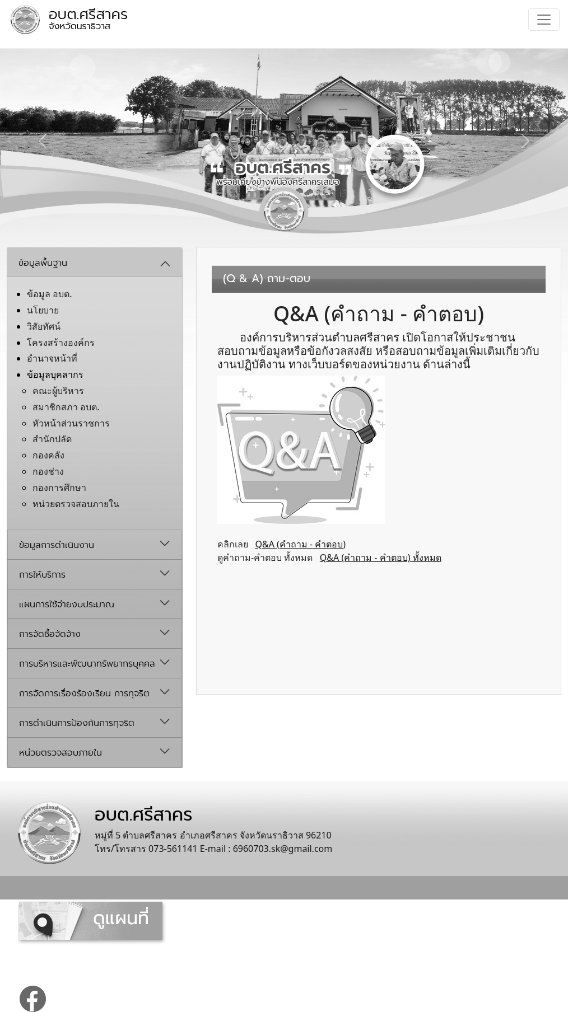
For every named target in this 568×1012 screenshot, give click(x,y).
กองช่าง (48, 471)
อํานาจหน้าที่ (52, 358)
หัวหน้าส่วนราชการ (71, 423)
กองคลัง (48, 455)
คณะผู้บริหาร (58, 391)
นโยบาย (43, 310)
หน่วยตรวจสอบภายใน (75, 504)
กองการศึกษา (59, 487)
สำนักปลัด (52, 439)
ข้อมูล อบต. (49, 294)
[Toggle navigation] (544, 19)
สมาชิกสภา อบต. (65, 407)
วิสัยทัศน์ (43, 326)
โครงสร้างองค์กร (61, 342)
